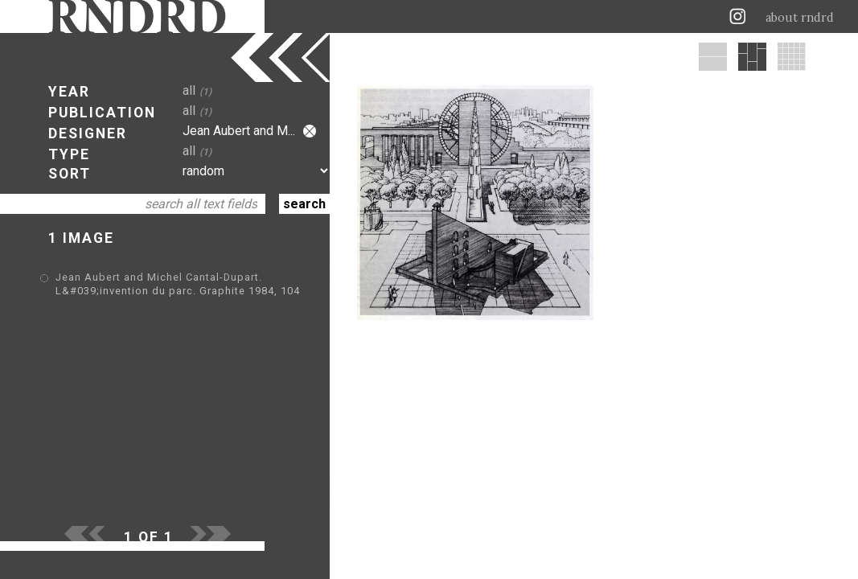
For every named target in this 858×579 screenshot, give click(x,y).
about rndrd (800, 17)
